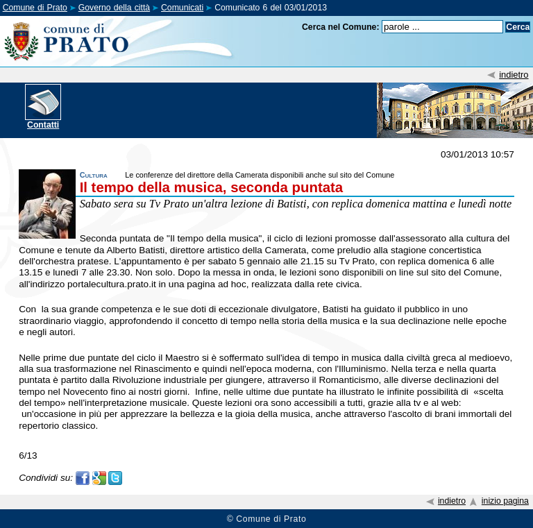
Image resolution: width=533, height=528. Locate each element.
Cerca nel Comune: (341, 27)
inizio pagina (505, 501)
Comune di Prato (35, 7)
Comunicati (182, 7)
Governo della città (114, 7)
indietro (513, 74)
